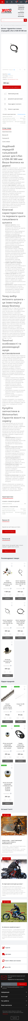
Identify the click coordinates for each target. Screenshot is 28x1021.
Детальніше (5, 1013)
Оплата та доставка (13, 109)
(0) (14, 69)
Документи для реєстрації (15, 99)
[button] (11, 2)
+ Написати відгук (9, 531)
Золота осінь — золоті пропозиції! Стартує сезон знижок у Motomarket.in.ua (12, 842)
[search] (25, 20)
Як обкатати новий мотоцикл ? (11, 927)
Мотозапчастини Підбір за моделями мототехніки (15, 25)
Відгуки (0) (5, 135)
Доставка (8, 954)
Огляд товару (6, 128)
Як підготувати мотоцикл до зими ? (12, 884)
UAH (21, 2)
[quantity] (7, 595)
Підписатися (22, 984)
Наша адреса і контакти (14, 104)
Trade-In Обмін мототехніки (13, 960)
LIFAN (9, 74)
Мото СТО (7, 967)
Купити (7, 598)
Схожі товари (6, 141)
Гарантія (7, 947)
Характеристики (6, 131)
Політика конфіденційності (13, 987)
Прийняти (14, 1018)
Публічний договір (13, 93)
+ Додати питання (9, 551)
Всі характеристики (21, 114)
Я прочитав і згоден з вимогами (13, 987)
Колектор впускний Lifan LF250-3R (8, 661)
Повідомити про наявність (11, 87)
